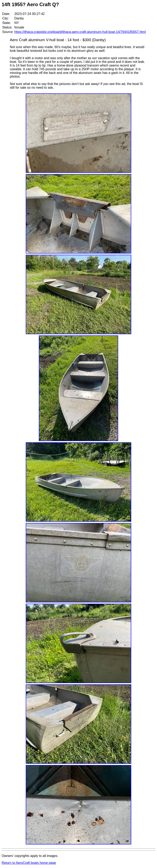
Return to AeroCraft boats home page (29, 863)
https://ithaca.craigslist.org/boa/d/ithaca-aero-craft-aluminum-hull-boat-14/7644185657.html (80, 32)
